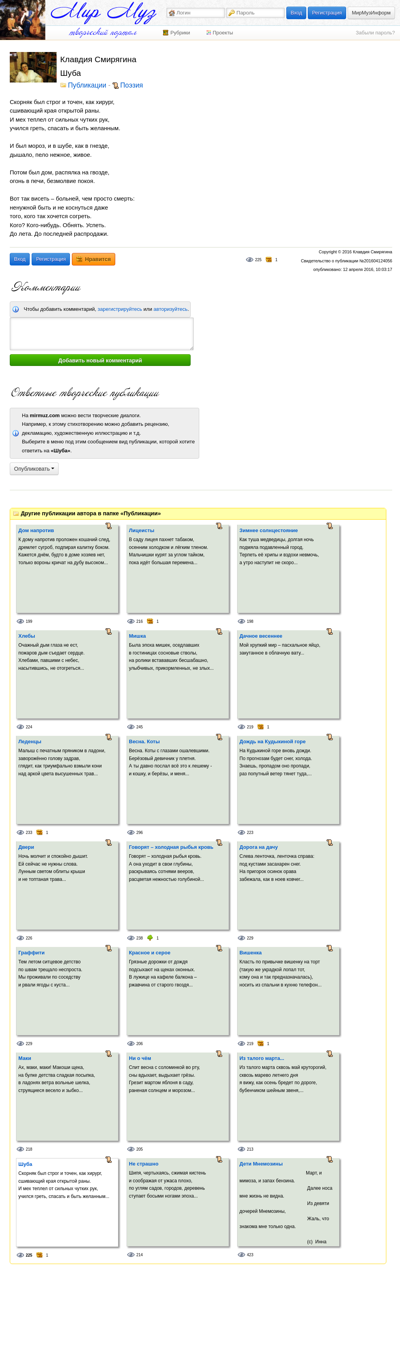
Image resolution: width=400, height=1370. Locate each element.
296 (139, 832)
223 (250, 832)
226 (29, 938)
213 (250, 1149)
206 (139, 1044)
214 (139, 1255)
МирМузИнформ (371, 13)
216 (139, 621)
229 (250, 938)
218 (29, 1149)
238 (139, 938)
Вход (296, 13)
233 (29, 832)
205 (139, 1149)
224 (29, 727)
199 (29, 621)
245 (139, 727)
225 (258, 260)
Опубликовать (34, 469)
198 (250, 621)
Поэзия (131, 85)
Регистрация (327, 13)
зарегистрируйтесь (120, 309)
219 (250, 727)
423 (250, 1255)
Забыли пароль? (375, 33)
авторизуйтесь (171, 309)
